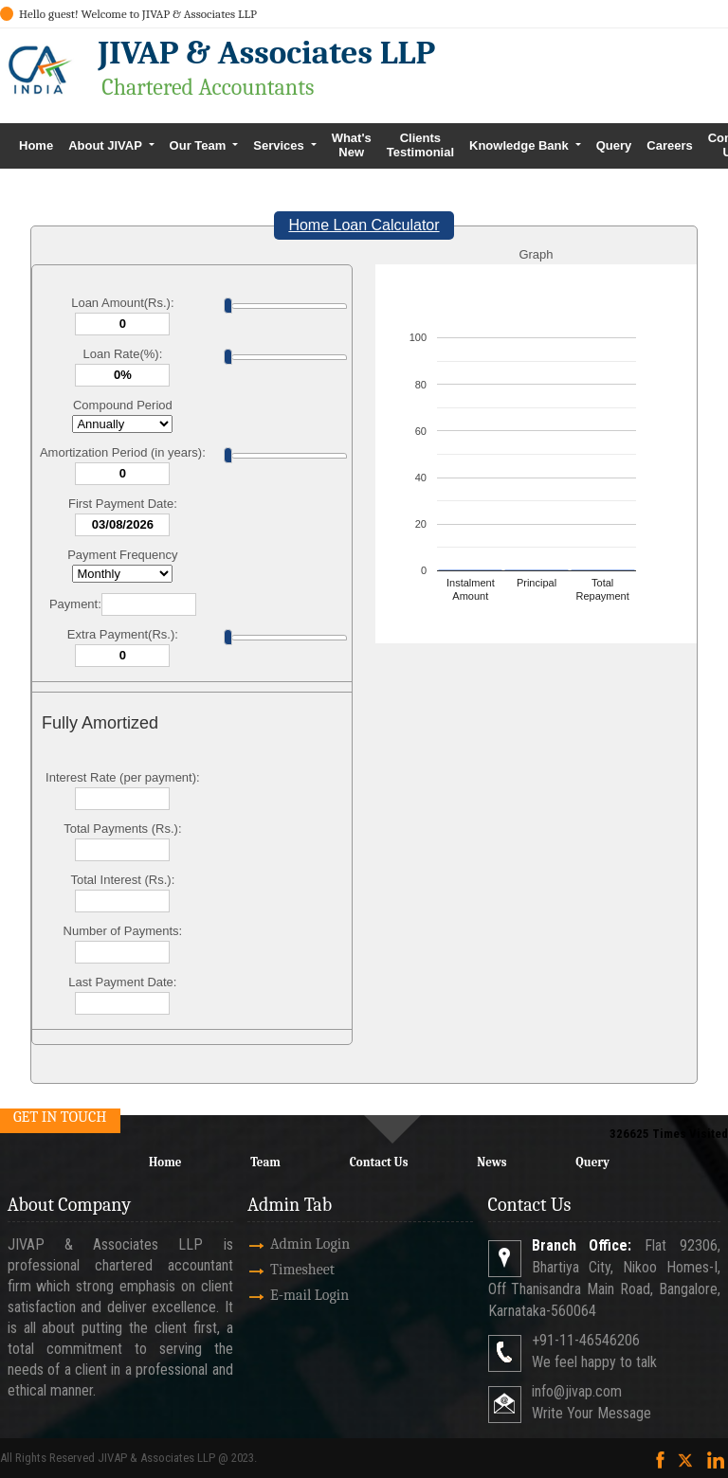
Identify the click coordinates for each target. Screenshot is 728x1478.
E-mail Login (287, 1295)
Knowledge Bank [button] (520, 145)
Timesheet (280, 1269)
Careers (669, 145)
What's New (352, 145)
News (491, 1162)
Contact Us (379, 1162)
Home (36, 145)
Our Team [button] (199, 145)
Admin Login (288, 1244)
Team (265, 1162)
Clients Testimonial (420, 145)
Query (614, 145)
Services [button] (280, 145)
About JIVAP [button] (106, 145)
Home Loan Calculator (363, 225)
